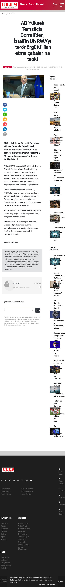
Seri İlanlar (22, 542)
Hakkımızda (5, 489)
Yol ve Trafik (22, 526)
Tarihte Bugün (23, 537)
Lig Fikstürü (22, 534)
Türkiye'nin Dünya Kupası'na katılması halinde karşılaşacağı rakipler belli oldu (59, 411)
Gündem (23, 4)
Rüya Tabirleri (6, 565)
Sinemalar (22, 539)
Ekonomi (40, 4)
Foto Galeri (61, 471)
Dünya (31, 4)
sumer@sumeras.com (21, 288)
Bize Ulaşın (61, 511)
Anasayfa (5, 14)
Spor (3, 537)
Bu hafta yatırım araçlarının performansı (58, 431)
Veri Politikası (6, 494)
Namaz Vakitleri (24, 529)
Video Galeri (61, 481)
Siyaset (4, 531)
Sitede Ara (5, 557)
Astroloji (4, 568)
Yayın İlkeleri (5, 491)
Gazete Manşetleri (22, 548)
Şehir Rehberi (23, 545)
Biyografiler (5, 563)
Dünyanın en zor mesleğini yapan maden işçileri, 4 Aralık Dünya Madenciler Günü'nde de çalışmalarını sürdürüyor (59, 165)
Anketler (4, 560)
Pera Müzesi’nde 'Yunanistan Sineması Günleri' (58, 140)
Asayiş (3, 539)
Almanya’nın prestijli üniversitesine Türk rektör (59, 218)
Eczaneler (22, 531)
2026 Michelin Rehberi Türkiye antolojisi (57, 190)
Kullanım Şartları (27, 489)
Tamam (51, 585)
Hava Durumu (23, 523)
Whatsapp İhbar (27, 491)
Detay (42, 585)
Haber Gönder (26, 494)
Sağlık (3, 534)
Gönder (38, 310)
